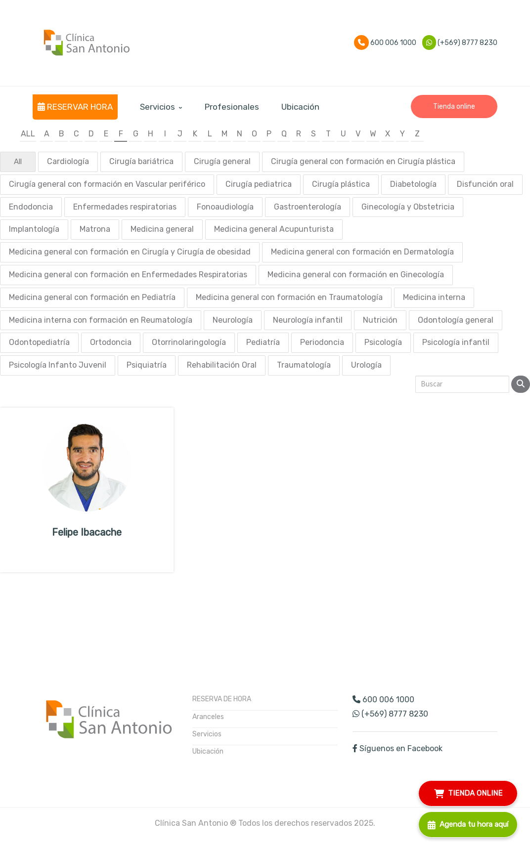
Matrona (95, 229)
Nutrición (380, 320)
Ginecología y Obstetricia (407, 207)
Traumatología (304, 365)
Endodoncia (31, 207)
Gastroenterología (307, 207)
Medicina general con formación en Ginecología (355, 274)
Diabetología (413, 184)
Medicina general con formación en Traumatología (289, 297)
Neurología (233, 320)
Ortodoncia (111, 342)
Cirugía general (222, 161)
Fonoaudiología (225, 207)
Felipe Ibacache (87, 532)
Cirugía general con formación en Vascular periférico (107, 184)
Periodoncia (322, 342)
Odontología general (455, 320)
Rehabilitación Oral (222, 365)
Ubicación (207, 751)
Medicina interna (434, 297)
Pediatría (263, 342)
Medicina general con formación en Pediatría (92, 297)
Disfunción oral (485, 184)
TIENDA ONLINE (468, 792)
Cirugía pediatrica (258, 184)
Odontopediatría (39, 342)
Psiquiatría (147, 365)
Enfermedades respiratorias (125, 207)
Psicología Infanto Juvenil (57, 365)
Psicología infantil (455, 342)
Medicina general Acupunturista (274, 229)
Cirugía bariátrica (141, 161)
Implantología (34, 229)
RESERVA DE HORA (221, 699)
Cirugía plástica (341, 184)
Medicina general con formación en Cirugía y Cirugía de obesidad (130, 251)
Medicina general (162, 229)
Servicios (206, 734)
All (28, 133)
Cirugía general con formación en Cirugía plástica (363, 161)
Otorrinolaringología (189, 342)
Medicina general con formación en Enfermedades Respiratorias (128, 274)
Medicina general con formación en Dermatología (362, 251)
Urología (366, 365)
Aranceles (208, 717)
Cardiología (68, 161)
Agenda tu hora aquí (468, 823)
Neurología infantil (308, 320)
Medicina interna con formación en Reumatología (100, 320)
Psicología (383, 342)
